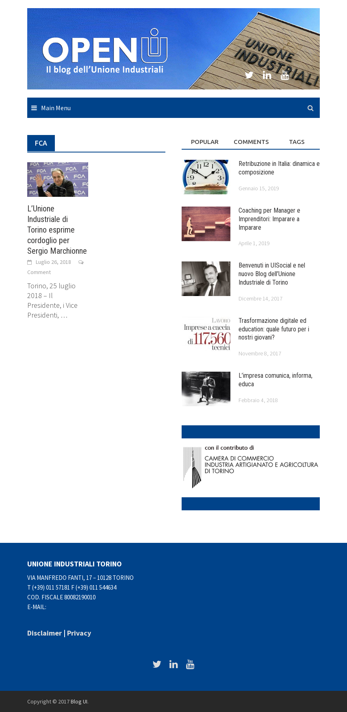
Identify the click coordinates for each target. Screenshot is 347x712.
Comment (39, 272)
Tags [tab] (297, 141)
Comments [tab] (251, 141)
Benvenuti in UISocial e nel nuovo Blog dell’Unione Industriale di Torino (272, 273)
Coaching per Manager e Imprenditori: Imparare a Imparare (269, 219)
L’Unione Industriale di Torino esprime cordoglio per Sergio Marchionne (57, 230)
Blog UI (79, 701)
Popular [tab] (205, 141)
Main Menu (56, 108)
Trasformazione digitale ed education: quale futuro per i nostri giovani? (274, 329)
